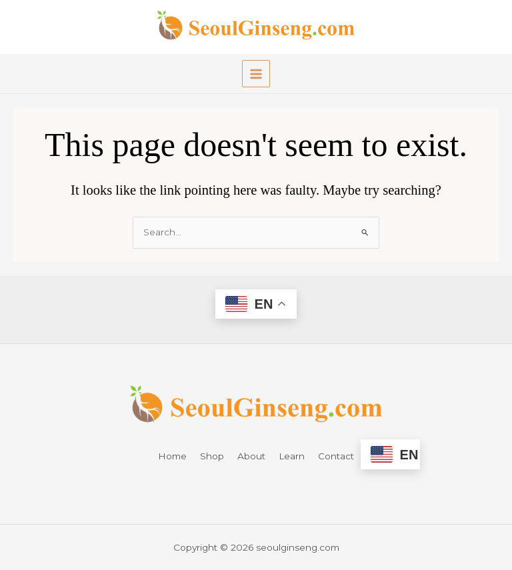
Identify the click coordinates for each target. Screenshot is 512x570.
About (251, 456)
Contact (336, 456)
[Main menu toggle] (255, 73)
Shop (212, 456)
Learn (292, 456)
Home (172, 456)
